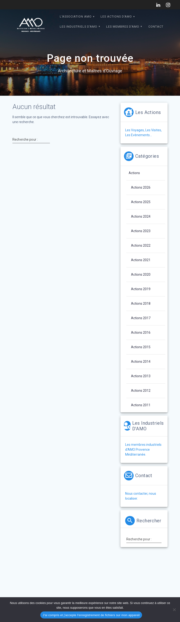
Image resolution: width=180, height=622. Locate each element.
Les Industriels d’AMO (78, 26)
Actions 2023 (140, 231)
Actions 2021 (140, 260)
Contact (155, 26)
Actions (134, 173)
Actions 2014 (140, 361)
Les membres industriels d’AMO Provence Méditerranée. (143, 449)
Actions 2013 (140, 376)
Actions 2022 (140, 245)
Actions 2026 (140, 187)
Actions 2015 (140, 347)
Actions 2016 (140, 332)
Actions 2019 (140, 289)
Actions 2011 (140, 405)
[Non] (174, 609)
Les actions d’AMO (116, 16)
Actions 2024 (140, 216)
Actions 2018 (140, 303)
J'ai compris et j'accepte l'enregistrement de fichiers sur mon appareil (91, 615)
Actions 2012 (140, 390)
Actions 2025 (140, 202)
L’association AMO (76, 16)
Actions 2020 (140, 274)
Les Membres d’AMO (122, 26)
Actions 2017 (140, 318)
